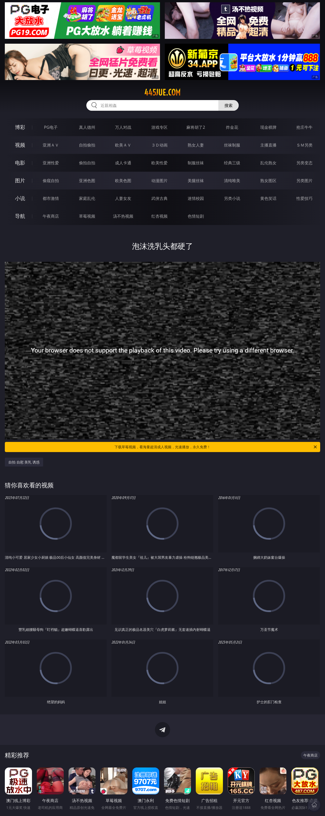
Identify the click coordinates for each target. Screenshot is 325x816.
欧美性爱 (159, 163)
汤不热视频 (123, 216)
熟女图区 (268, 180)
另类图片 (304, 180)
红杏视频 (159, 216)
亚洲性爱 (51, 163)
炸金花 (232, 127)
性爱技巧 (304, 198)
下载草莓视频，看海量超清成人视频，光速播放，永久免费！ (216, 447)
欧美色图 (123, 180)
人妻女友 (123, 198)
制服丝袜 (196, 163)
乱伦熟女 (268, 163)
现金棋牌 (268, 127)
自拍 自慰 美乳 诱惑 (24, 462)
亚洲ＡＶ (51, 145)
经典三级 (232, 163)
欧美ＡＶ (123, 145)
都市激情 (51, 198)
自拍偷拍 (87, 145)
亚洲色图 (87, 180)
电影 (20, 162)
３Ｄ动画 (159, 145)
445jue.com (162, 92)
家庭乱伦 (87, 198)
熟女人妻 (196, 145)
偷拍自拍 (87, 163)
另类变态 (304, 163)
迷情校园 (196, 198)
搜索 (228, 105)
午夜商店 (51, 216)
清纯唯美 (232, 180)
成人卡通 (123, 163)
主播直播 (268, 145)
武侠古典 (159, 198)
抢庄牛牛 (304, 127)
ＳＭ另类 (304, 145)
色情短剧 (196, 216)
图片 (20, 180)
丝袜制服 (232, 145)
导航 (20, 216)
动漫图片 (159, 180)
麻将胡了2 (195, 127)
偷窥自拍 (51, 180)
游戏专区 (159, 127)
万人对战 (123, 127)
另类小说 (232, 198)
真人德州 (87, 127)
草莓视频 (87, 216)
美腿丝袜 (196, 180)
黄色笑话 (268, 198)
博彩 (20, 127)
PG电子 (50, 127)
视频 (20, 144)
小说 (20, 198)
